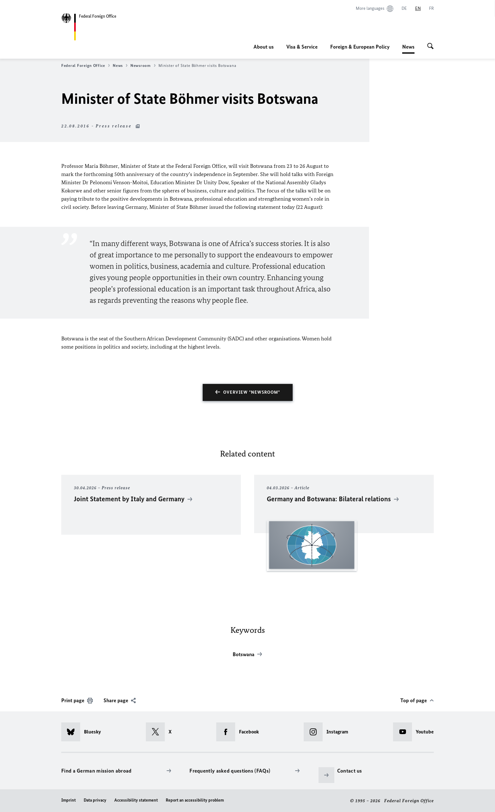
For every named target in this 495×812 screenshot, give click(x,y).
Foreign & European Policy (360, 47)
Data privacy (95, 800)
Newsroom (143, 65)
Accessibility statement (136, 800)
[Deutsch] (404, 8)
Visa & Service (302, 47)
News (408, 47)
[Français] (431, 8)
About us (263, 47)
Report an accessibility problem (195, 800)
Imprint (68, 800)
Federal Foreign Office (85, 65)
